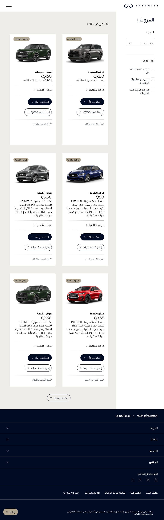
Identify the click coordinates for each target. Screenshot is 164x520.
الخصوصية (135, 492)
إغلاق (12, 511)
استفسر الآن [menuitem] (94, 101)
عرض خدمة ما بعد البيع (139, 70)
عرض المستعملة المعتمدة (140, 81)
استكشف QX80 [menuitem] (92, 112)
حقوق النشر (152, 492)
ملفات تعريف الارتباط (115, 492)
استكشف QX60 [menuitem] (40, 112)
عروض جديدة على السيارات (139, 91)
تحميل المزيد (61, 397)
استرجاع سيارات (71, 492)
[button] (9, 5)
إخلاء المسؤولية (92, 492)
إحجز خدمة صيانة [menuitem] (92, 247)
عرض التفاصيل (96, 89)
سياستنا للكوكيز (141, 514)
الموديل (150, 31)
